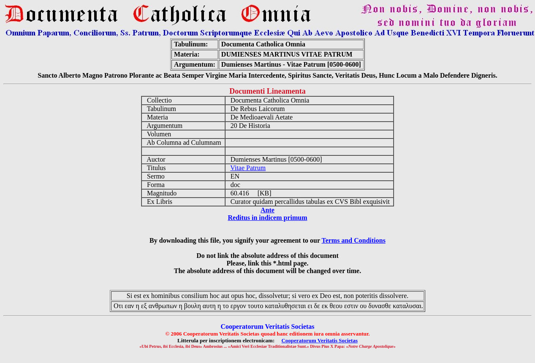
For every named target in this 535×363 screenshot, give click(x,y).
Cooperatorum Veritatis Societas (319, 340)
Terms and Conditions (353, 240)
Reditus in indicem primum (267, 217)
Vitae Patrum (248, 167)
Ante (267, 210)
